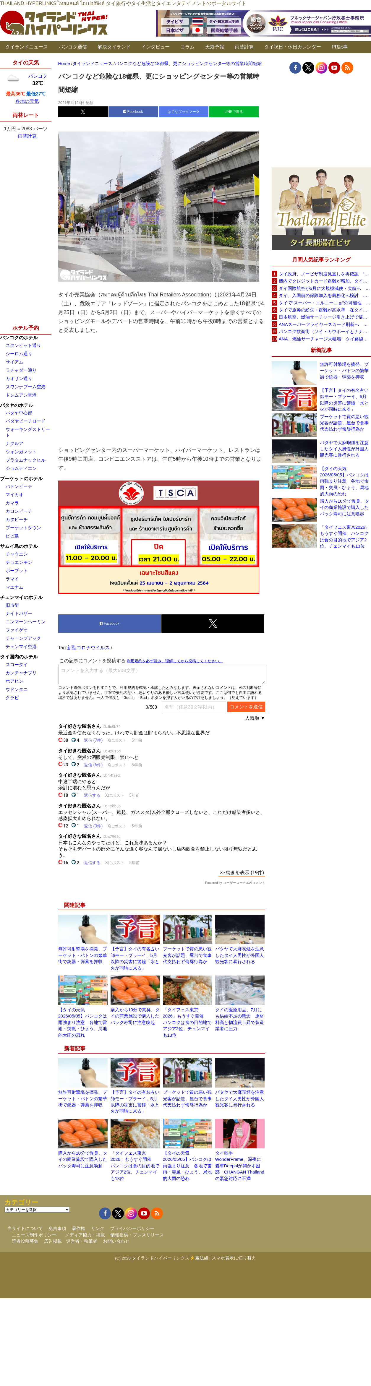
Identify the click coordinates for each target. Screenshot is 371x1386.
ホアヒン (14, 681)
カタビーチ (17, 519)
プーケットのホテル (21, 478)
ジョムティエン (21, 468)
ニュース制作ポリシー (34, 1234)
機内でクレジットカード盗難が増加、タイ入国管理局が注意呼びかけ (325, 280)
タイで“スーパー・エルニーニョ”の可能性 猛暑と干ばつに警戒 (325, 302)
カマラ (12, 502)
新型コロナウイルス (88, 647)
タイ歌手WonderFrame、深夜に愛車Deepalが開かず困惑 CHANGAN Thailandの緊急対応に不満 (239, 1165)
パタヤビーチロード (26, 420)
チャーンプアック (23, 638)
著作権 (78, 1228)
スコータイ (17, 664)
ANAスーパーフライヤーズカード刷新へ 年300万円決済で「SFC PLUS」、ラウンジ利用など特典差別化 (325, 324)
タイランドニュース (26, 46)
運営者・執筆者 (81, 1241)
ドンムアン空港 (21, 394)
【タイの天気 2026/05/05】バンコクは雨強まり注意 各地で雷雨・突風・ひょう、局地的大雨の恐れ (82, 1022)
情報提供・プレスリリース (137, 1234)
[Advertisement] (161, 390)
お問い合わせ (116, 1241)
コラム (187, 46)
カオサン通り (19, 378)
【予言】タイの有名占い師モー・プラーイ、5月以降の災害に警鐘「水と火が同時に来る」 (344, 400)
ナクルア (14, 443)
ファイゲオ (17, 629)
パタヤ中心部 (19, 412)
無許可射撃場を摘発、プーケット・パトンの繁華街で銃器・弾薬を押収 (82, 955)
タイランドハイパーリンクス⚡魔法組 (170, 1257)
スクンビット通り (23, 345)
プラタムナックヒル (26, 459)
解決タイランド (114, 46)
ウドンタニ (17, 689)
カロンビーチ (19, 511)
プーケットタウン (23, 527)
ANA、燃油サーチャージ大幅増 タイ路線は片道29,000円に (325, 338)
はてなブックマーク (184, 112)
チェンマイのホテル (21, 597)
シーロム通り (19, 353)
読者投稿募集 (25, 1241)
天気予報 (214, 46)
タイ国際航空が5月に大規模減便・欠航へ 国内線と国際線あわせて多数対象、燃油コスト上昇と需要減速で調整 (325, 288)
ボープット (17, 570)
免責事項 (57, 1228)
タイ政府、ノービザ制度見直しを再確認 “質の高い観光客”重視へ (325, 273)
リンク (97, 1228)
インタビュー (155, 46)
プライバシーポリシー (132, 1228)
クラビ (12, 697)
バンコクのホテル (19, 337)
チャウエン (17, 553)
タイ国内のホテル (19, 656)
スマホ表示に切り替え (234, 1257)
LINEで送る (233, 112)
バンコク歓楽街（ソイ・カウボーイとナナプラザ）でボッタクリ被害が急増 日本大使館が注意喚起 (325, 331)
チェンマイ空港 (21, 646)
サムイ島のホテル (19, 546)
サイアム (14, 361)
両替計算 (244, 46)
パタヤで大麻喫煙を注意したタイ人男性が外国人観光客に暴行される (239, 955)
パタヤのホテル (16, 405)
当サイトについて (25, 1228)
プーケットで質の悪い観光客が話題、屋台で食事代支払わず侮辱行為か (187, 955)
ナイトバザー (19, 613)
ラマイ (12, 578)
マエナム (14, 587)
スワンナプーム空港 (26, 386)
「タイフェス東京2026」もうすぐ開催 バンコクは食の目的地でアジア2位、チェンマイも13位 (187, 1022)
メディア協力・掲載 (85, 1234)
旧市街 (12, 605)
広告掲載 (53, 1241)
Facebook (133, 112)
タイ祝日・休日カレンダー (292, 46)
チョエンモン (19, 562)
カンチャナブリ (21, 672)
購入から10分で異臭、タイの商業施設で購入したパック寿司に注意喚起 (135, 1016)
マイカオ (14, 494)
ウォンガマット (21, 451)
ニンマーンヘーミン (26, 621)
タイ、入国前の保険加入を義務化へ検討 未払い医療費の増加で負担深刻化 (325, 295)
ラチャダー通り (21, 370)
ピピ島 (12, 535)
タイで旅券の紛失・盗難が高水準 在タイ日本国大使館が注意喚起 (325, 309)
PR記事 (340, 46)
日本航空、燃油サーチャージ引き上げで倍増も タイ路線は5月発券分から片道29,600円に (325, 316)
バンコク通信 (73, 46)
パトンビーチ (19, 486)
